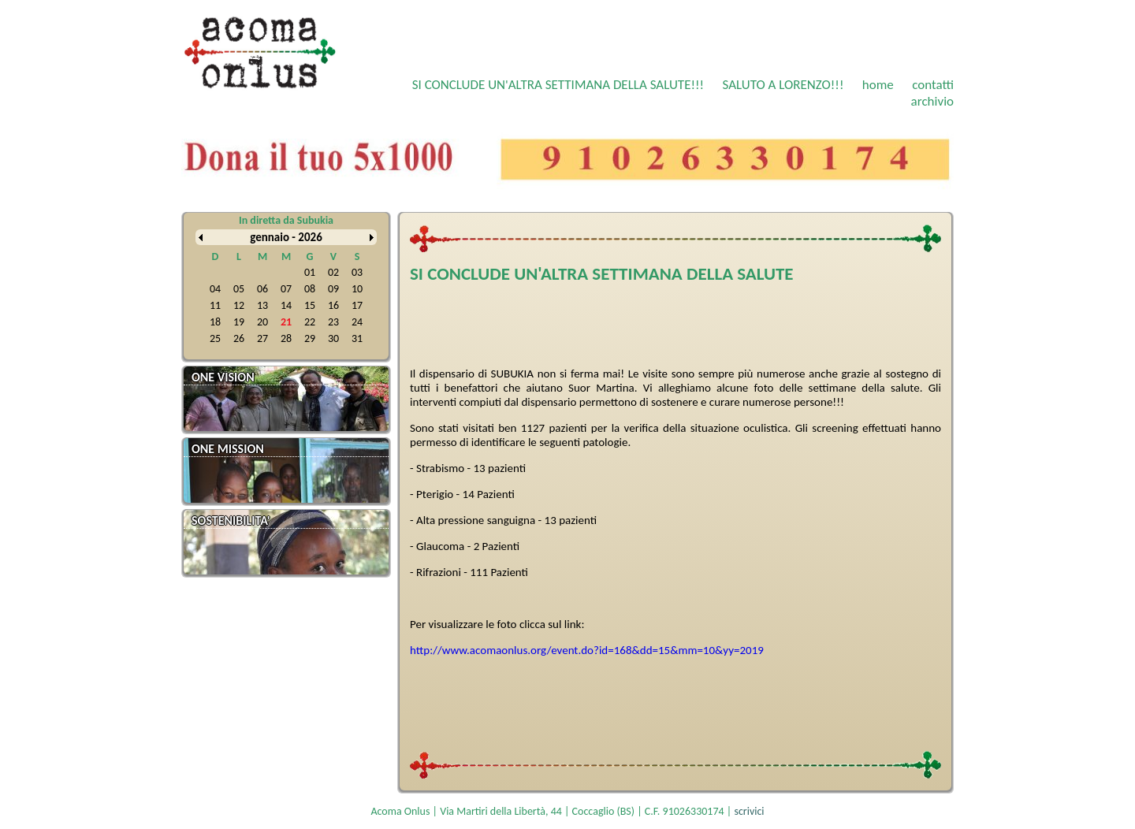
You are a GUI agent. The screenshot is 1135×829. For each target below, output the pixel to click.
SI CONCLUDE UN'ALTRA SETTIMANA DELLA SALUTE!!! (558, 84)
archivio (932, 101)
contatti (933, 84)
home (878, 84)
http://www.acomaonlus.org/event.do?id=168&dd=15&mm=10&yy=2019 (587, 650)
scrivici (749, 811)
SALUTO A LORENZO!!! (782, 84)
